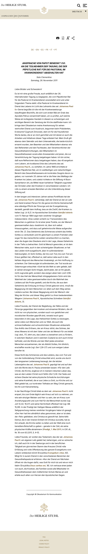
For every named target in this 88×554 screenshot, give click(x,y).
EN (37, 49)
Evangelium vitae (56, 453)
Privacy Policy (44, 547)
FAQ (44, 537)
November (24, 16)
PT (55, 49)
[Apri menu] (84, 5)
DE (32, 49)
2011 (16, 16)
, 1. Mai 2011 (52, 429)
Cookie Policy (44, 544)
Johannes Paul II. (23, 167)
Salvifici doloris (65, 212)
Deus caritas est (38, 465)
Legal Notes (44, 540)
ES (42, 49)
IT (51, 49)
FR (47, 49)
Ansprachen (7, 16)
